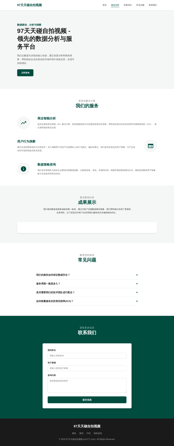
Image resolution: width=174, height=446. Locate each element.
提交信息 (87, 400)
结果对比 (128, 5)
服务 (74, 433)
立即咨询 (25, 73)
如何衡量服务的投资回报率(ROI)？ (55, 301)
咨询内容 (52, 375)
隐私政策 (98, 433)
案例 (81, 433)
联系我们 (153, 5)
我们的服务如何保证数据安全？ (53, 275)
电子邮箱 (52, 363)
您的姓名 (52, 350)
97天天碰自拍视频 (29, 5)
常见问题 (140, 5)
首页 (105, 5)
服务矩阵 (115, 5)
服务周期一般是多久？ (48, 283)
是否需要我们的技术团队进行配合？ (55, 292)
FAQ (89, 433)
